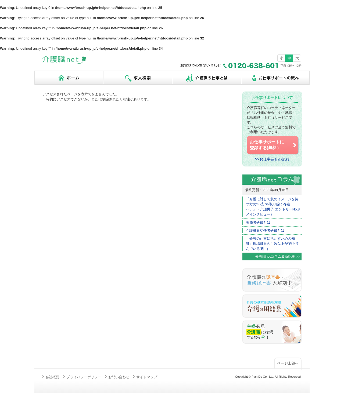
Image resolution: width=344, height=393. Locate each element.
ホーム (68, 78)
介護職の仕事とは (206, 78)
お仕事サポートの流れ (275, 78)
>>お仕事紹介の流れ (272, 159)
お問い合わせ (118, 377)
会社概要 (52, 377)
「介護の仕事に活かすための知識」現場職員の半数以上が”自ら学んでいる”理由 (272, 243)
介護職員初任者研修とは (265, 230)
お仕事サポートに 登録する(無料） (273, 145)
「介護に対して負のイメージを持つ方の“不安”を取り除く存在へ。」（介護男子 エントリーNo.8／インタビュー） (273, 206)
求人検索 (137, 78)
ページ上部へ (287, 363)
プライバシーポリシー (83, 377)
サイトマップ (146, 377)
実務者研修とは (258, 222)
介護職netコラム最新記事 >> (277, 256)
